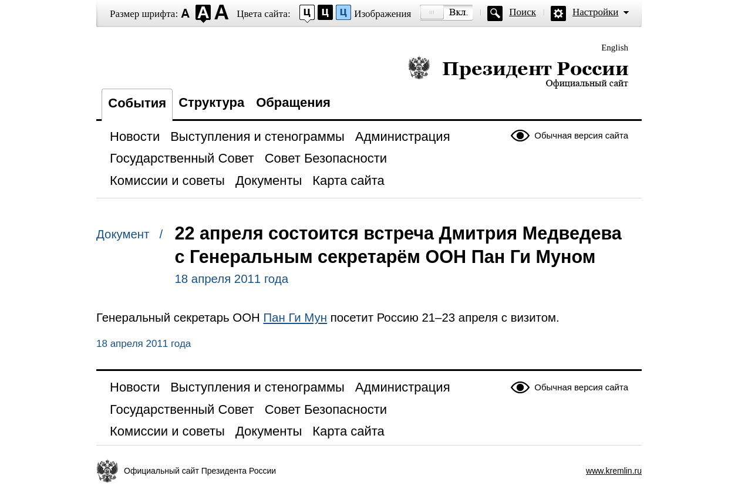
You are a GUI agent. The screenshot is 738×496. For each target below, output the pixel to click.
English (614, 47)
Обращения (293, 102)
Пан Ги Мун (295, 317)
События (137, 103)
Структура (211, 102)
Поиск (522, 12)
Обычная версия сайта (581, 135)
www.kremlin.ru (614, 470)
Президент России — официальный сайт (518, 72)
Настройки (595, 12)
